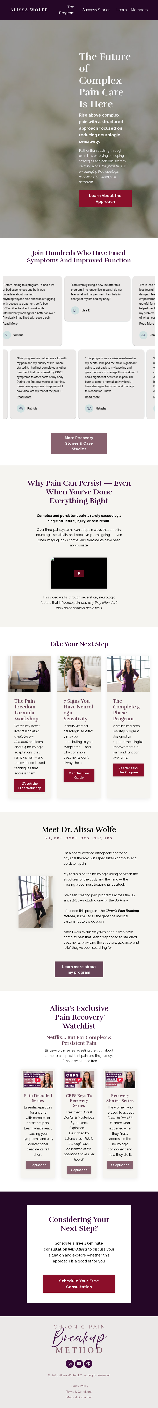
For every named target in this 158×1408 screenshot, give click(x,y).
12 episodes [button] (120, 1165)
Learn (121, 10)
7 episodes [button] (79, 1170)
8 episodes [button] (38, 1165)
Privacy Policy (79, 1386)
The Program (66, 10)
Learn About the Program (128, 770)
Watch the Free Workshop (29, 786)
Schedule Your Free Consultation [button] (79, 1283)
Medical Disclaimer (79, 1397)
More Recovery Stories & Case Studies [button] (79, 443)
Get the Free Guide (79, 775)
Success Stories (96, 10)
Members (139, 10)
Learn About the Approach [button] (105, 198)
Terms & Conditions (79, 1391)
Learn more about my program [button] (79, 969)
